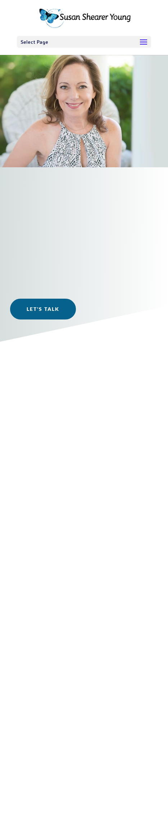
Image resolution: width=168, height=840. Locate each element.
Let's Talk (43, 309)
